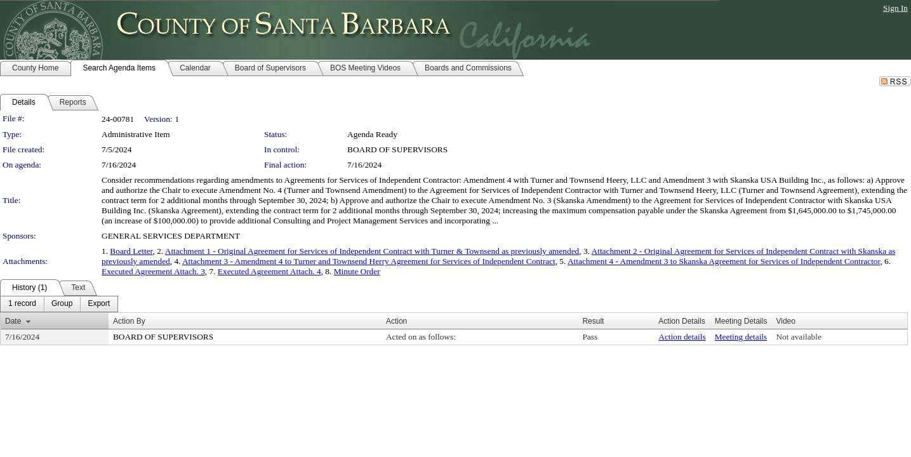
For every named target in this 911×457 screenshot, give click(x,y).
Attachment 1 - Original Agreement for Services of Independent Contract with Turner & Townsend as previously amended (372, 251)
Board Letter (131, 251)
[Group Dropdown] (62, 304)
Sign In (895, 8)
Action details (681, 336)
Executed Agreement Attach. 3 (153, 271)
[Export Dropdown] (98, 304)
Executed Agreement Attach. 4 (269, 271)
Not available (798, 336)
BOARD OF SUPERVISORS (397, 149)
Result (593, 321)
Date (13, 321)
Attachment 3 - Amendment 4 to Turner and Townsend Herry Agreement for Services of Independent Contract (368, 261)
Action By (129, 321)
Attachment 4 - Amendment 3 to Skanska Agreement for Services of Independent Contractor (724, 261)
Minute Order (357, 271)
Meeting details (741, 336)
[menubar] (59, 304)
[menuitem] (22, 304)
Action (396, 321)
